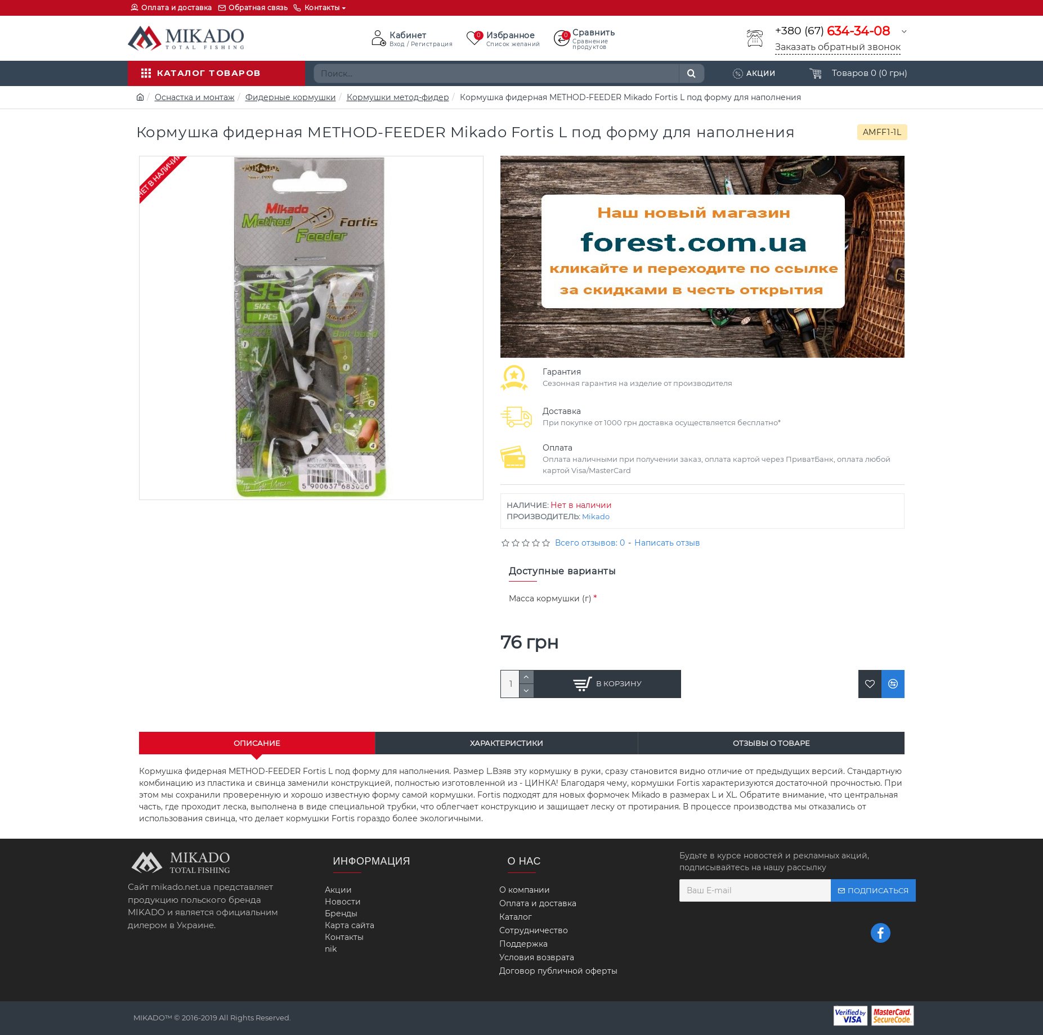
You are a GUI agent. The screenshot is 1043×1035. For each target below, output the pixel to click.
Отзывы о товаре (771, 743)
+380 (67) (832, 31)
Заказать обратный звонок (838, 47)
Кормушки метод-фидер (398, 97)
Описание (257, 743)
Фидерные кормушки (290, 97)
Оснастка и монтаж (195, 97)
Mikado (596, 516)
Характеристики (506, 743)
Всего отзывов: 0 (590, 543)
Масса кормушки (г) (550, 598)
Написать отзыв (667, 543)
